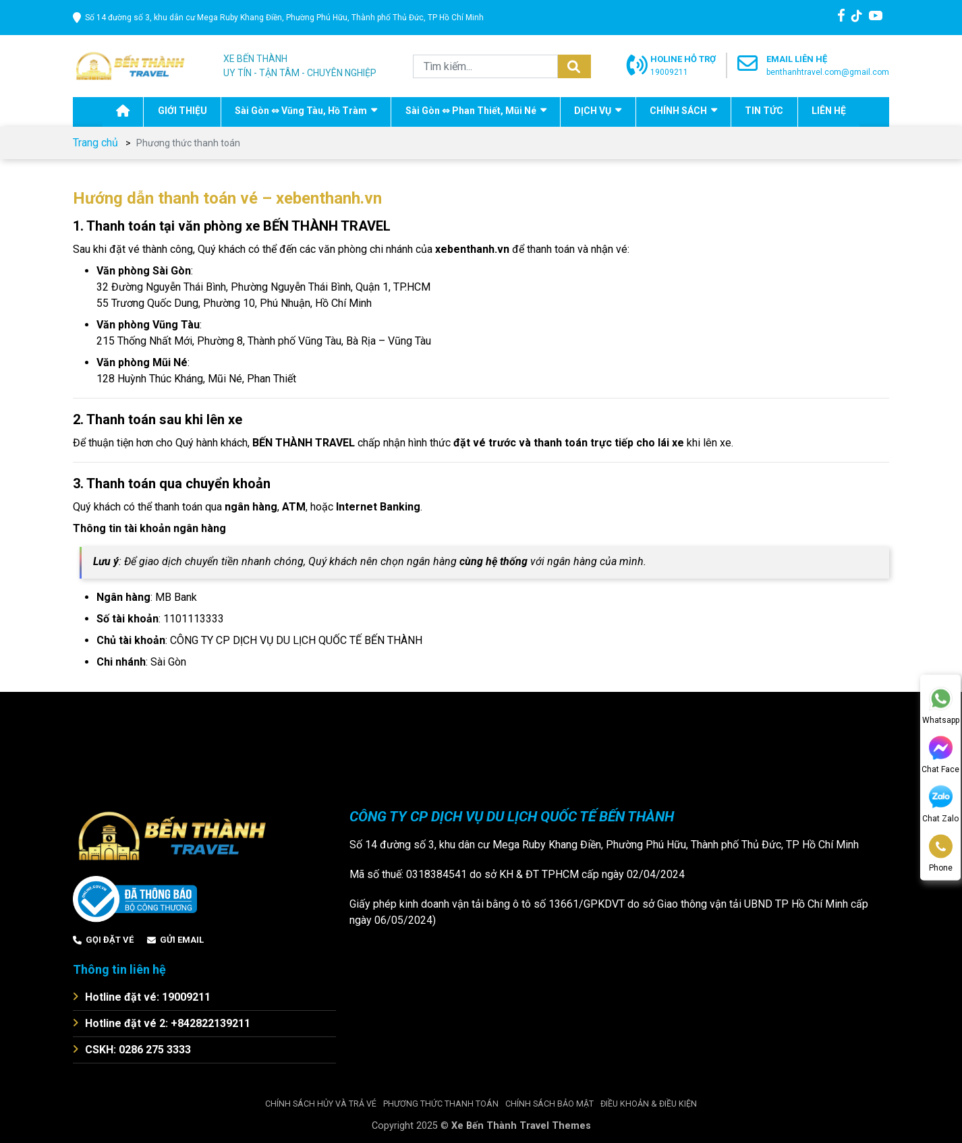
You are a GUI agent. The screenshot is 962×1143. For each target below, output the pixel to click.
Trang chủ (95, 142)
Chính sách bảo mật (549, 1103)
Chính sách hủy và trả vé (320, 1103)
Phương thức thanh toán (441, 1103)
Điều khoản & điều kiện (648, 1103)
